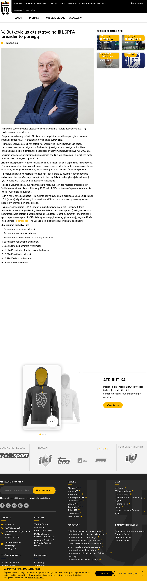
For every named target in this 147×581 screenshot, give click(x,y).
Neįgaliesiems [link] (136, 3)
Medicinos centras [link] (123, 537)
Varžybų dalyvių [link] (8, 565)
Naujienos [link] (30, 3)
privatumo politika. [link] (36, 578)
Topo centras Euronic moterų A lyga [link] (128, 499)
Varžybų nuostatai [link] (10, 562)
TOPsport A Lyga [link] (123, 491)
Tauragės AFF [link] (74, 507)
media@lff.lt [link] (10, 548)
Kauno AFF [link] (73, 491)
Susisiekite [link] (30, 10)
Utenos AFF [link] (73, 513)
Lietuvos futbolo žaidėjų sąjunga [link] (83, 559)
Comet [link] (50, 3)
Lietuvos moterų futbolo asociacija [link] (84, 547)
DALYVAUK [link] (74, 18)
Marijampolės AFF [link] (76, 497)
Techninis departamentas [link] (93, 3)
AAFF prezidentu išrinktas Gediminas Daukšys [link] (106, 52)
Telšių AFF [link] (72, 510)
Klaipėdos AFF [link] (74, 494)
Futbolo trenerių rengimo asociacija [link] (84, 531)
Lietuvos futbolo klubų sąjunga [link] (82, 537)
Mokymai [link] (60, 3)
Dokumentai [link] (73, 3)
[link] (5, 8)
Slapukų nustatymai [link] (128, 573)
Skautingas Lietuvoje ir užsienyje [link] (130, 531)
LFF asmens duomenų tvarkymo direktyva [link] (32, 498)
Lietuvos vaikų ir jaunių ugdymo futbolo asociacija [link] (86, 555)
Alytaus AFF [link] (73, 488)
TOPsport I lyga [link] (122, 494)
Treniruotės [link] (41, 3)
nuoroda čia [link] (22, 220)
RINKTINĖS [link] (33, 18)
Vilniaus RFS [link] (73, 516)
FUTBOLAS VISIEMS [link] (55, 18)
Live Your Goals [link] (122, 540)
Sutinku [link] (104, 573)
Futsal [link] (117, 507)
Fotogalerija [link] (39, 562)
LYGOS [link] (18, 18)
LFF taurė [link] (119, 488)
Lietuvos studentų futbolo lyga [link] (127, 512)
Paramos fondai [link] (122, 534)
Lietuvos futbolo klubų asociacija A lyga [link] (86, 534)
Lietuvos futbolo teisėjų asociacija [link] (84, 540)
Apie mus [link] (19, 3)
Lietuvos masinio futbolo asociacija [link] (84, 543)
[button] (99, 449)
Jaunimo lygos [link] (121, 504)
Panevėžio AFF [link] (75, 500)
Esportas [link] (19, 10)
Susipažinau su (26, 498)
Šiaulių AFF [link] (73, 504)
